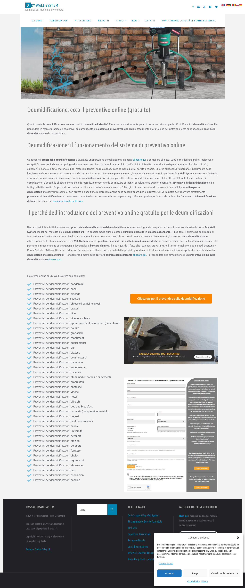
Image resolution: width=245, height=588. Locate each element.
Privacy (204, 581)
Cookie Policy (193, 581)
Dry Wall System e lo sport (141, 552)
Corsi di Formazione (138, 546)
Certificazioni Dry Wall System (143, 515)
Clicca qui (183, 515)
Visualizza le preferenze (224, 573)
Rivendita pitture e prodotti (142, 559)
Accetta (169, 573)
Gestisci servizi (166, 563)
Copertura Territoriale (139, 534)
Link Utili (132, 527)
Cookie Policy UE (42, 549)
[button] (238, 537)
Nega (195, 573)
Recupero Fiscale (136, 540)
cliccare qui (139, 159)
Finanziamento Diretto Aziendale (145, 521)
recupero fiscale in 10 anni (68, 201)
